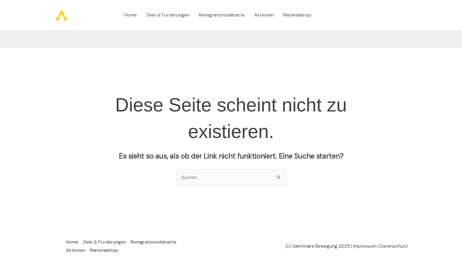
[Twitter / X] (342, 15)
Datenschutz (394, 246)
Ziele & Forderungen (167, 15)
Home (130, 15)
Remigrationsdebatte (222, 15)
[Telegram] (351, 15)
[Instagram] (333, 15)
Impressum (365, 246)
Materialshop (297, 15)
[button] (385, 15)
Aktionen (264, 15)
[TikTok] (324, 15)
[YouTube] (360, 15)
